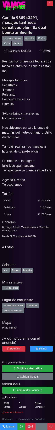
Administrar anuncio (27, 390)
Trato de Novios (11, 288)
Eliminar (41, 348)
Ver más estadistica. (12, 412)
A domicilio (32, 305)
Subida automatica (27, 368)
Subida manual (27, 376)
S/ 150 (7, 43)
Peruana (17, 43)
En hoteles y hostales (13, 310)
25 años (41, 38)
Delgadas (27, 270)
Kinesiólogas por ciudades (30, 419)
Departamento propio (13, 305)
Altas (6, 270)
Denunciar (13, 348)
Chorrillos (29, 38)
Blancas (16, 270)
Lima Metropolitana (13, 38)
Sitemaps (7, 419)
